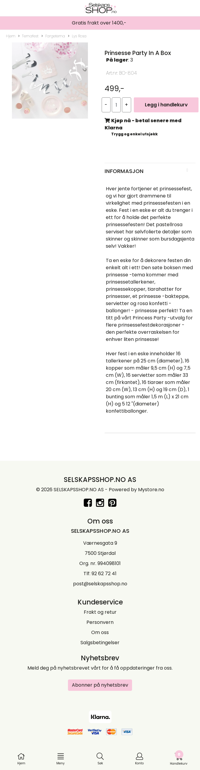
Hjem (10, 36)
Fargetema (53, 36)
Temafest (28, 36)
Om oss (100, 632)
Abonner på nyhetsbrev (100, 685)
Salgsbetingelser (100, 642)
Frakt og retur (100, 612)
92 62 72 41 (104, 573)
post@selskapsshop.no (100, 583)
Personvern (100, 622)
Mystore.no (151, 489)
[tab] (150, 171)
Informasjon (124, 171)
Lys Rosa (77, 36)
